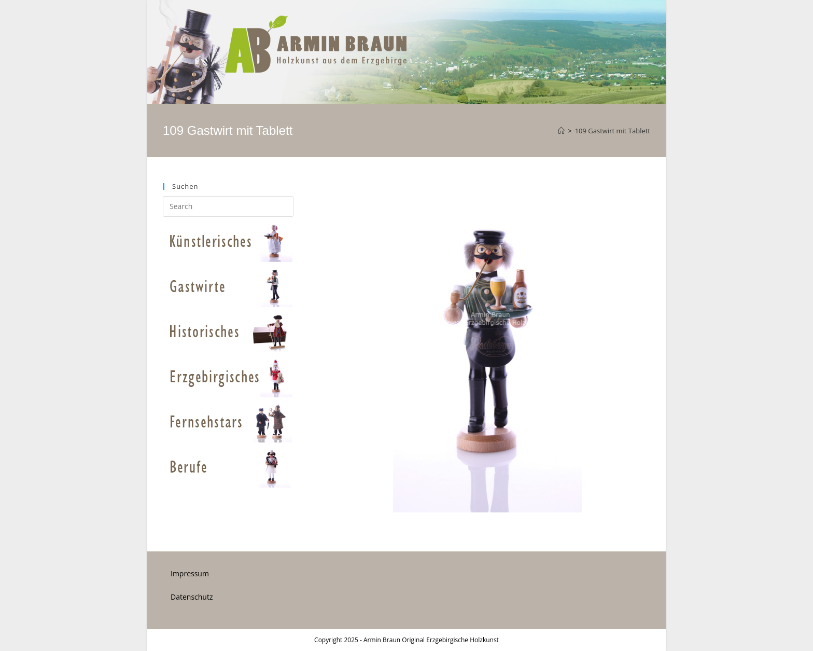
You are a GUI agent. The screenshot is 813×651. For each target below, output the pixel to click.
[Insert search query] (228, 206)
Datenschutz (192, 597)
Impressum (190, 573)
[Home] (561, 130)
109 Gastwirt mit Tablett (612, 130)
